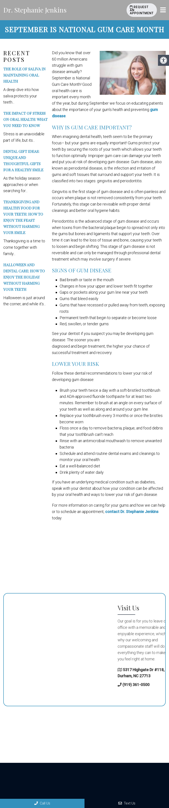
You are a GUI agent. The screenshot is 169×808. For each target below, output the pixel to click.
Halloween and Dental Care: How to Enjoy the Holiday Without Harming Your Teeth (24, 277)
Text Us (126, 803)
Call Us (42, 803)
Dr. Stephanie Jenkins (34, 10)
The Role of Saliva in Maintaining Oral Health (24, 75)
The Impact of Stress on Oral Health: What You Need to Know (25, 119)
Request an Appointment (142, 10)
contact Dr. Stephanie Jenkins (131, 511)
